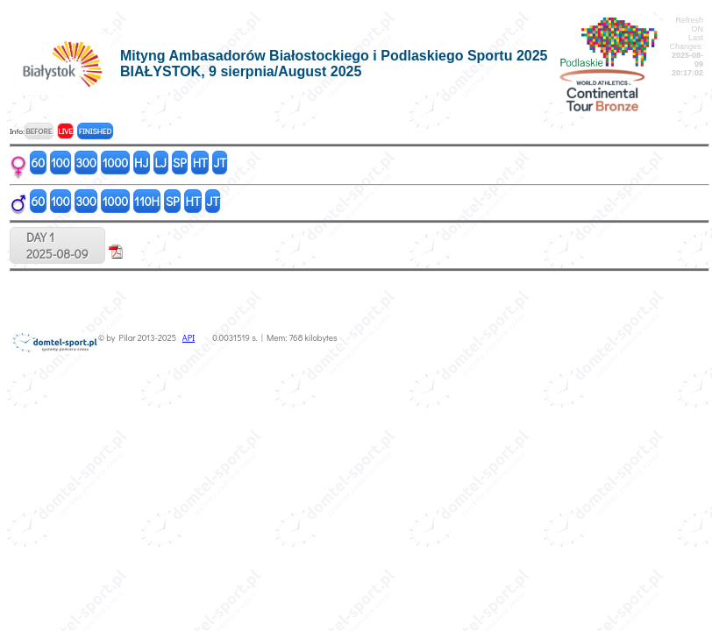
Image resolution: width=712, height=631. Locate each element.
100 (60, 162)
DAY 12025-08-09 (57, 245)
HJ (141, 162)
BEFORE (38, 131)
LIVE (65, 131)
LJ (160, 162)
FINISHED (95, 131)
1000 (115, 162)
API (188, 338)
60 (39, 162)
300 (86, 162)
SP (180, 162)
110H (147, 201)
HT (200, 162)
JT (220, 162)
